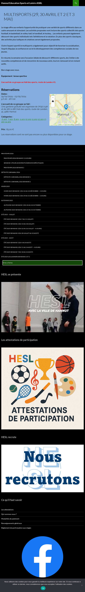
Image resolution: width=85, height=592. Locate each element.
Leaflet (59, 124)
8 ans (16, 119)
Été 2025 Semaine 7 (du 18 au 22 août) (18, 252)
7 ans (10, 119)
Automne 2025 (7, 200)
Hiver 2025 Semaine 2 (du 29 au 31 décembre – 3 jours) (25, 196)
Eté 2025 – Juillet (8, 214)
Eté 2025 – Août (7, 238)
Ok (43, 588)
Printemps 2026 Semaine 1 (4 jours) (17, 158)
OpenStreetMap (69, 124)
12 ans (41, 119)
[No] (82, 585)
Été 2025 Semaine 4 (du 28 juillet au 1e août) (21, 233)
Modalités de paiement (10, 519)
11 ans (34, 119)
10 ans (28, 119)
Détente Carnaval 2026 (10, 172)
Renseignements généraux (11, 523)
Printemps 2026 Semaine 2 (14, 168)
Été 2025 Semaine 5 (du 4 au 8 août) (17, 243)
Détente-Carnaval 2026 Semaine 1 (17, 177)
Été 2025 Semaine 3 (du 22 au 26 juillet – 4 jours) (23, 228)
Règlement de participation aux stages (16, 528)
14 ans (8, 122)
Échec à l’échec (8, 263)
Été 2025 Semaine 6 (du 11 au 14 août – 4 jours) (22, 247)
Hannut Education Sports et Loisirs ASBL (21, 3)
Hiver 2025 (5, 186)
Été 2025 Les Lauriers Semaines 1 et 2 (15, 257)
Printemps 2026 (7, 153)
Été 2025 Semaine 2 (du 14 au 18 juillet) (19, 224)
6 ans (4, 119)
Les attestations (7, 509)
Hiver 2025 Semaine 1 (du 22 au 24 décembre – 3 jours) (25, 191)
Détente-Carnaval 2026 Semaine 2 (17, 182)
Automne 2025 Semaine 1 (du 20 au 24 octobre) (22, 205)
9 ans (22, 119)
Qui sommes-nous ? (9, 514)
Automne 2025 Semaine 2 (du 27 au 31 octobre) (22, 210)
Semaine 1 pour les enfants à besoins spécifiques (23, 163)
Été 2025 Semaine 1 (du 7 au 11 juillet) (18, 219)
